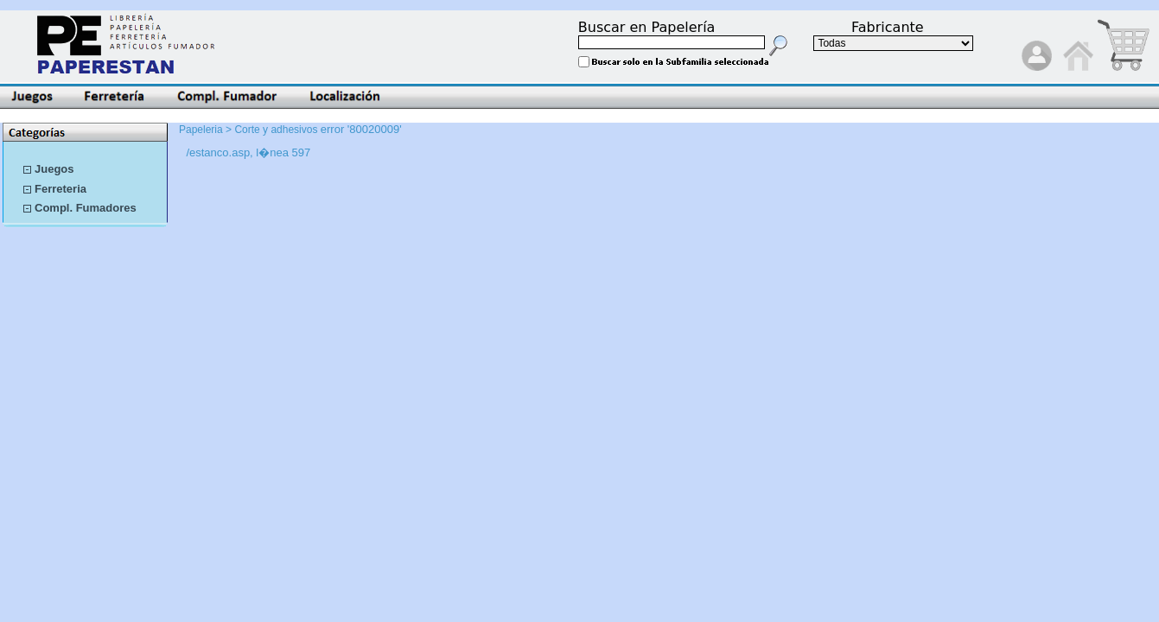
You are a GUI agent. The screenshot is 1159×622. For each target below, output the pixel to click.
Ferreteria (60, 188)
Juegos (54, 168)
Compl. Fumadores (86, 207)
